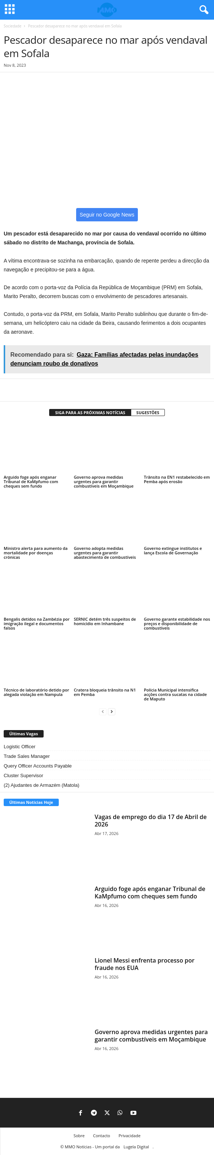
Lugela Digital (136, 1146)
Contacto (101, 1135)
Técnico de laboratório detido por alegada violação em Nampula (36, 692)
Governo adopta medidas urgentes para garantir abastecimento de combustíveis (105, 552)
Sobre (79, 1135)
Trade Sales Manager (27, 756)
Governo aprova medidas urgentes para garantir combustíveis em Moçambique (104, 481)
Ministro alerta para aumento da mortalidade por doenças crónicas (36, 552)
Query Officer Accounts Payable (38, 766)
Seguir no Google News (107, 215)
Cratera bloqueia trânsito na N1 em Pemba (105, 692)
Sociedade (12, 26)
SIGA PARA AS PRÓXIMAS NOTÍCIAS (90, 412)
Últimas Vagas (23, 733)
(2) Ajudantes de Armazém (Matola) (41, 785)
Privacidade (129, 1135)
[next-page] (111, 711)
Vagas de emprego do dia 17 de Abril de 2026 (151, 820)
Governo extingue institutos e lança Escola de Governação (173, 550)
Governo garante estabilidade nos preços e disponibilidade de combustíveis (177, 623)
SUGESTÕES (147, 412)
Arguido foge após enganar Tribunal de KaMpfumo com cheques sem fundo (31, 481)
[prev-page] (102, 711)
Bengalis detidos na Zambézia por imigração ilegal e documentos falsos (36, 623)
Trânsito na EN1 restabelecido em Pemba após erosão (177, 479)
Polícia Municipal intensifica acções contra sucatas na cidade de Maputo (175, 694)
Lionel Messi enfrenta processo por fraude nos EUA (144, 964)
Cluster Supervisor (23, 775)
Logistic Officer (19, 746)
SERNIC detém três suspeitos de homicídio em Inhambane (105, 621)
